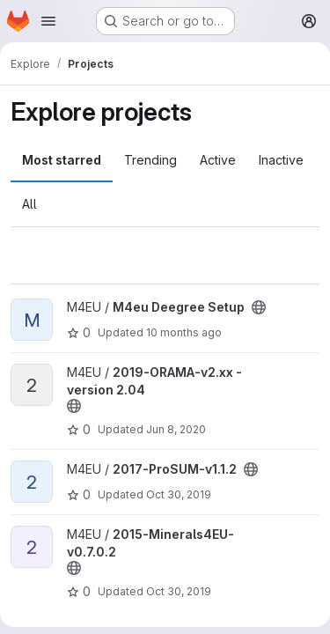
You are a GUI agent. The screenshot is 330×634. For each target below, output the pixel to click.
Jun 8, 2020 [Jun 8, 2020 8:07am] (176, 429)
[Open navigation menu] (48, 21)
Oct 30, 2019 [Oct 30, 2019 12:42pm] (178, 494)
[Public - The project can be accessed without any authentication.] (259, 307)
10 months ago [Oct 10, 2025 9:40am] (184, 332)
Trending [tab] (150, 159)
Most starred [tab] (61, 159)
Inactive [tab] (281, 159)
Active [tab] (218, 159)
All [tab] (29, 203)
